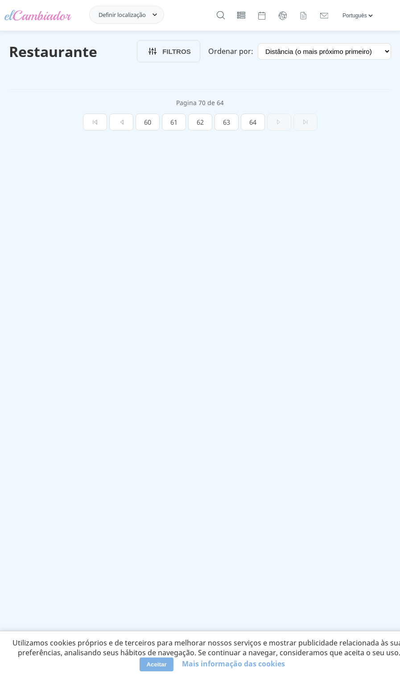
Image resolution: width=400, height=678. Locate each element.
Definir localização (122, 15)
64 (252, 122)
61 (173, 122)
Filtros (168, 51)
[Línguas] (357, 15)
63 (226, 122)
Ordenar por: (230, 51)
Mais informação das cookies (233, 664)
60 (147, 122)
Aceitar (156, 664)
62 (200, 122)
